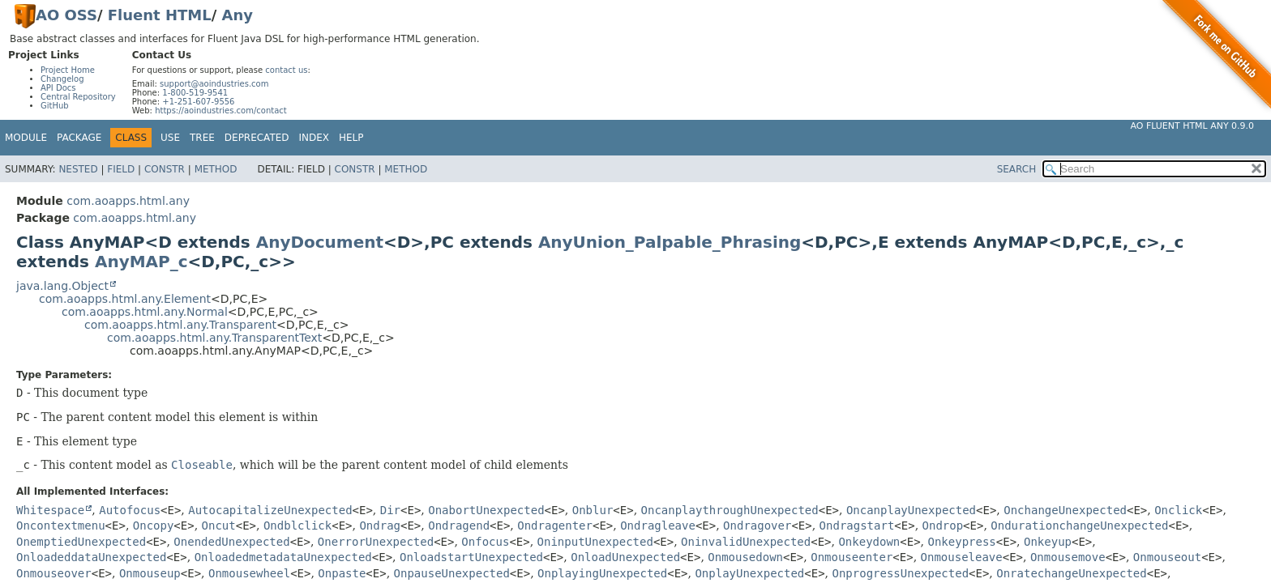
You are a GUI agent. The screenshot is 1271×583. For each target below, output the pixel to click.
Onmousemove (1068, 557)
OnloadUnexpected (625, 557)
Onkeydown (869, 541)
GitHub (55, 105)
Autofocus (129, 510)
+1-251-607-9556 (198, 101)
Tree (202, 137)
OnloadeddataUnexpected (91, 557)
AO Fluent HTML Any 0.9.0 (1192, 126)
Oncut (219, 525)
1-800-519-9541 (195, 92)
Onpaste (342, 573)
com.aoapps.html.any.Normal (145, 311)
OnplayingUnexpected (602, 573)
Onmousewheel (249, 573)
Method (216, 169)
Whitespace (50, 510)
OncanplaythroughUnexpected (730, 510)
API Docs (58, 87)
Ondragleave (657, 525)
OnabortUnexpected (486, 510)
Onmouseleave (962, 557)
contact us (286, 70)
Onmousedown (745, 557)
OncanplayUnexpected (911, 510)
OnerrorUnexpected (376, 541)
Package (79, 137)
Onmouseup (150, 573)
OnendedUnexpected (231, 541)
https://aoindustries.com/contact (221, 110)
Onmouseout (1167, 557)
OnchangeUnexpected (1065, 510)
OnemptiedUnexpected (81, 541)
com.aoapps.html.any (128, 200)
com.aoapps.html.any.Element (125, 298)
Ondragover (757, 525)
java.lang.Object (62, 285)
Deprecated (257, 137)
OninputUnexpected (595, 541)
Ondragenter (555, 525)
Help (351, 137)
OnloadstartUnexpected (471, 557)
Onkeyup (1048, 541)
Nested (77, 169)
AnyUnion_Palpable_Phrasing (669, 242)
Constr (164, 169)
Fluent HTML (160, 14)
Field (121, 169)
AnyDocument (319, 242)
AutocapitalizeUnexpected (270, 510)
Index (314, 137)
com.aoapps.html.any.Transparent (180, 324)
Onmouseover (54, 573)
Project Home (68, 70)
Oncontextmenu (60, 525)
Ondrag (379, 525)
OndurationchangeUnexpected (1079, 525)
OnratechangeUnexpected (1071, 573)
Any (237, 14)
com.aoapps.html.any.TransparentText (214, 337)
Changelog (62, 78)
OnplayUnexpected (749, 573)
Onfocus (485, 541)
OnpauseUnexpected (452, 573)
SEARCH (1017, 169)
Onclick (1178, 510)
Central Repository (78, 96)
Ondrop (943, 525)
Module (26, 137)
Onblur (593, 510)
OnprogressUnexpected (900, 573)
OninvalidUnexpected (746, 541)
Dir (390, 510)
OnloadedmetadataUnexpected (283, 557)
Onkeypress (962, 541)
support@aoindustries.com (214, 83)
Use (170, 137)
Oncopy (153, 525)
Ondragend (459, 525)
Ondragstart (857, 525)
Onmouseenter (851, 557)
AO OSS (66, 14)
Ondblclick (297, 525)
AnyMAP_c (141, 261)
